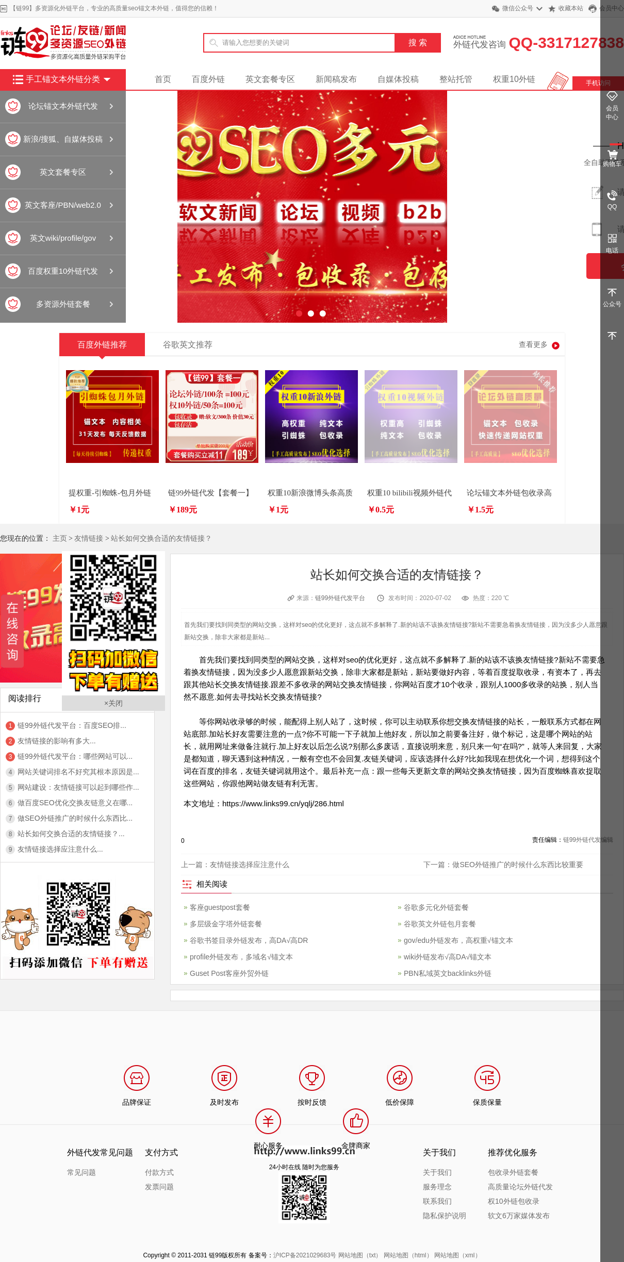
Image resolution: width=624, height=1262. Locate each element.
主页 (60, 538)
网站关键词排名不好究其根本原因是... (78, 772)
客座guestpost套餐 (220, 907)
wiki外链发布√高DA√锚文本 (447, 957)
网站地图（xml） (457, 1255)
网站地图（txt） (360, 1255)
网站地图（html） (408, 1255)
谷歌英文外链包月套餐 (440, 924)
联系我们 (437, 1201)
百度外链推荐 (102, 348)
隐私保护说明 (444, 1215)
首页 (163, 79)
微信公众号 (517, 8)
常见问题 (81, 1172)
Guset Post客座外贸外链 (229, 973)
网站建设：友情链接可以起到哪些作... (78, 787)
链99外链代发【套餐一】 (210, 493)
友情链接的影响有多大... (57, 741)
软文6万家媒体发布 (519, 1215)
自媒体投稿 (398, 79)
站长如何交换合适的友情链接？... (71, 833)
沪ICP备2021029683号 (305, 1255)
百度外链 (208, 79)
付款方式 (159, 1172)
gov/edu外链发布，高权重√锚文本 (458, 940)
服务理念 (437, 1187)
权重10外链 (514, 79)
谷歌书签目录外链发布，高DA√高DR (249, 940)
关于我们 (437, 1172)
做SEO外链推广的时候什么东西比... (75, 818)
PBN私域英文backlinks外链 (447, 973)
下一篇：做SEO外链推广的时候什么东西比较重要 (503, 864)
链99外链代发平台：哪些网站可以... (75, 756)
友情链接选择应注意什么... (60, 849)
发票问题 (159, 1187)
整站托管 (455, 79)
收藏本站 (571, 8)
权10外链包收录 (513, 1201)
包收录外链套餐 (513, 1172)
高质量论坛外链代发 (520, 1187)
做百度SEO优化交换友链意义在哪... (75, 803)
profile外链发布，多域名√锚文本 (241, 957)
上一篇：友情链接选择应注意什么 (235, 864)
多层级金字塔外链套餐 (226, 924)
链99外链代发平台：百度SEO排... (72, 725)
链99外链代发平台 (340, 598)
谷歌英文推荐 (187, 344)
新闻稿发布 (336, 79)
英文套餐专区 (270, 79)
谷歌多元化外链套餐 (436, 907)
